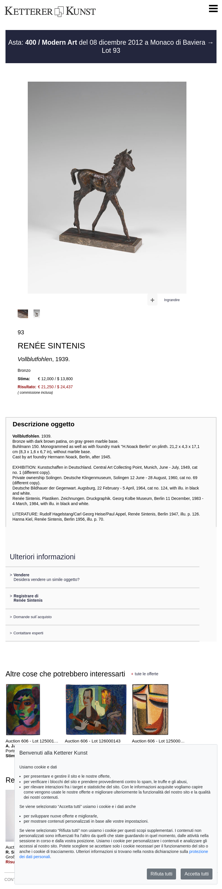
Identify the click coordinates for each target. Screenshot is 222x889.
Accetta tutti (196, 873)
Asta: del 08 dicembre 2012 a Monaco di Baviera (107, 42)
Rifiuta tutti (162, 873)
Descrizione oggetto (44, 424)
